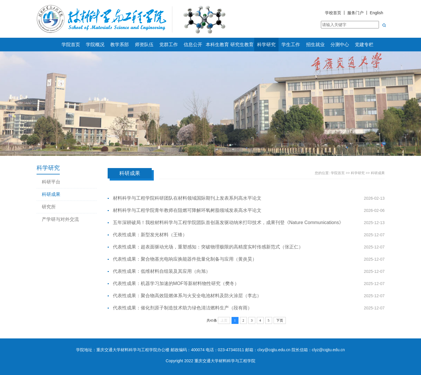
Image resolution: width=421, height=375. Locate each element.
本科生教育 (217, 44)
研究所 (49, 206)
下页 (279, 320)
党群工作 (168, 44)
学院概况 (95, 44)
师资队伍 (144, 44)
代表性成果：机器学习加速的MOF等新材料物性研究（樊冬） (176, 283)
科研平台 (51, 181)
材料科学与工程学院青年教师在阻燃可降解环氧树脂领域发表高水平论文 (187, 210)
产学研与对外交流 (60, 219)
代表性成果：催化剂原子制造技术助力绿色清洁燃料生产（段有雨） (182, 307)
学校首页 (333, 12)
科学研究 (266, 44)
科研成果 (51, 194)
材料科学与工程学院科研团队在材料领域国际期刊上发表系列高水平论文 (187, 198)
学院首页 (71, 44)
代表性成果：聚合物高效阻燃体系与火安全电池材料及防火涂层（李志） (187, 295)
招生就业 (315, 44)
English (376, 12)
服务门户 (355, 12)
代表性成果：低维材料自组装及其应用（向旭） (161, 271)
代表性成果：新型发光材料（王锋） (150, 234)
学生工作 (290, 44)
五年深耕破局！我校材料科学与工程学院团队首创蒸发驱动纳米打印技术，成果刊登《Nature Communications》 (228, 222)
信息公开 (193, 44)
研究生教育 (242, 44)
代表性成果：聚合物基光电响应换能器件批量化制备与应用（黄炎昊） (185, 259)
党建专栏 (364, 44)
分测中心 (339, 44)
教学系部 (119, 44)
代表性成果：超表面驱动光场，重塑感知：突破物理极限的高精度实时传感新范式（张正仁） (208, 246)
